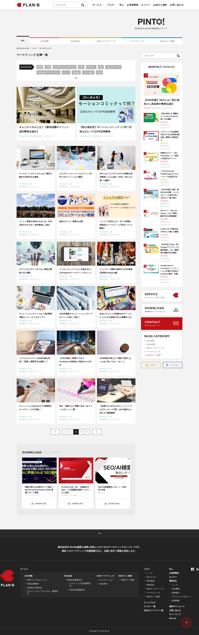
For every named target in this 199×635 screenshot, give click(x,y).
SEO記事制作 (33, 584)
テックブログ (149, 602)
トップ (149, 573)
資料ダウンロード (177, 606)
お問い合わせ (177, 4)
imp (100, 67)
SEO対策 (44, 41)
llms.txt (172, 618)
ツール (66, 72)
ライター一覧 (149, 606)
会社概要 (176, 589)
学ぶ (121, 4)
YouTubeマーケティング (48, 72)
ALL (23, 40)
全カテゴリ (151, 577)
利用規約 (176, 593)
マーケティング (136, 41)
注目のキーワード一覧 (153, 610)
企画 (48, 67)
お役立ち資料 (160, 4)
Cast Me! (103, 584)
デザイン (91, 67)
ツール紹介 (88, 72)
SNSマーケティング (106, 41)
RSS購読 (151, 365)
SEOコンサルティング (37, 580)
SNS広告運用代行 (77, 590)
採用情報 (176, 600)
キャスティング (106, 580)
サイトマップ (175, 614)
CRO (99, 72)
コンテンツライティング (64, 67)
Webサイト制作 (167, 41)
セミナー (145, 4)
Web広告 (75, 41)
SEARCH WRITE (34, 588)
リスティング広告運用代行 (80, 584)
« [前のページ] (55, 432)
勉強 (40, 67)
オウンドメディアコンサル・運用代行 (42, 592)
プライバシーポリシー (181, 596)
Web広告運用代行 (74, 580)
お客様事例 (132, 4)
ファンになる (172, 365)
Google (76, 72)
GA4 (81, 67)
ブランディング (113, 67)
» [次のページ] (96, 432)
